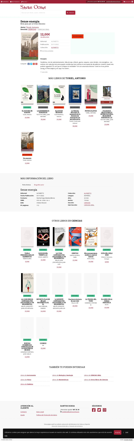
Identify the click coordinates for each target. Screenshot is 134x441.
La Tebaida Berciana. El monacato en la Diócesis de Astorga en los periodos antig (75, 115)
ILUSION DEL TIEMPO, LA (43, 254)
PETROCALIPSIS (91, 111)
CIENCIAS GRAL (43, 29)
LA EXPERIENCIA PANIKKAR (43, 111)
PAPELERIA (26, 13)
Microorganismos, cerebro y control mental (90, 254)
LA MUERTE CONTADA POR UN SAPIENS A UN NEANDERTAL (59, 301)
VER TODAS (105, 13)
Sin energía (27, 158)
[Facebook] (94, 410)
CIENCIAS (32, 29)
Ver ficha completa (46, 51)
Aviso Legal (40, 412)
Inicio (22, 16)
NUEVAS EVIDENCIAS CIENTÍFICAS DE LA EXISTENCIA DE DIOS (27, 346)
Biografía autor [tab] (39, 185)
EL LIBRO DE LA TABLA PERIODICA (106, 300)
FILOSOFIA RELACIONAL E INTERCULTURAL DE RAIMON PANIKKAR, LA (106, 114)
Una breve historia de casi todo (75, 300)
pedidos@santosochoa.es (113, 1)
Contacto (23, 412)
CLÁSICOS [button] (97, 13)
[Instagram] (104, 410)
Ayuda (22, 415)
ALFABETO (54, 47)
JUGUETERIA (48, 13)
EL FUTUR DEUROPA (59, 111)
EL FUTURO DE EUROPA (27, 111)
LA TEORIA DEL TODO (90, 300)
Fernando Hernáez (128, 439)
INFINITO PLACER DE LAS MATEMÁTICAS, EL (43, 301)
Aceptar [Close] (117, 432)
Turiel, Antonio (32, 27)
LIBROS (37, 13)
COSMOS (43, 343)
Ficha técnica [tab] (26, 185)
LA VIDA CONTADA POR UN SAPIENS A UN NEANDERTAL (59, 255)
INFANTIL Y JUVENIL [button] (86, 13)
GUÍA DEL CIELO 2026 (107, 254)
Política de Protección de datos (46, 415)
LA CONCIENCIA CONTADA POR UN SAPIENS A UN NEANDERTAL (27, 301)
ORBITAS (75, 253)
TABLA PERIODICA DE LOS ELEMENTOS (27, 254)
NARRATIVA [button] (76, 13)
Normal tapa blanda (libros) (46, 198)
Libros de (28, 375)
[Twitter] (99, 410)
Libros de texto (63, 13)
